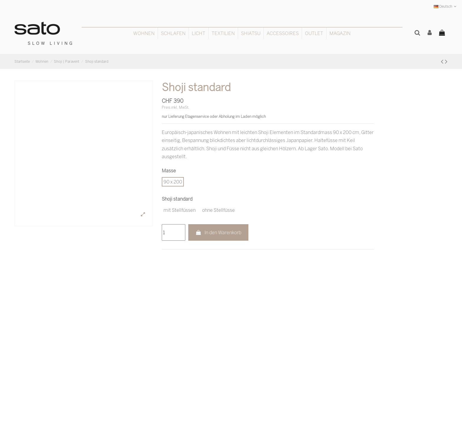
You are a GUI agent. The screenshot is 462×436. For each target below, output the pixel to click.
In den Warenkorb (218, 232)
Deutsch (446, 6)
